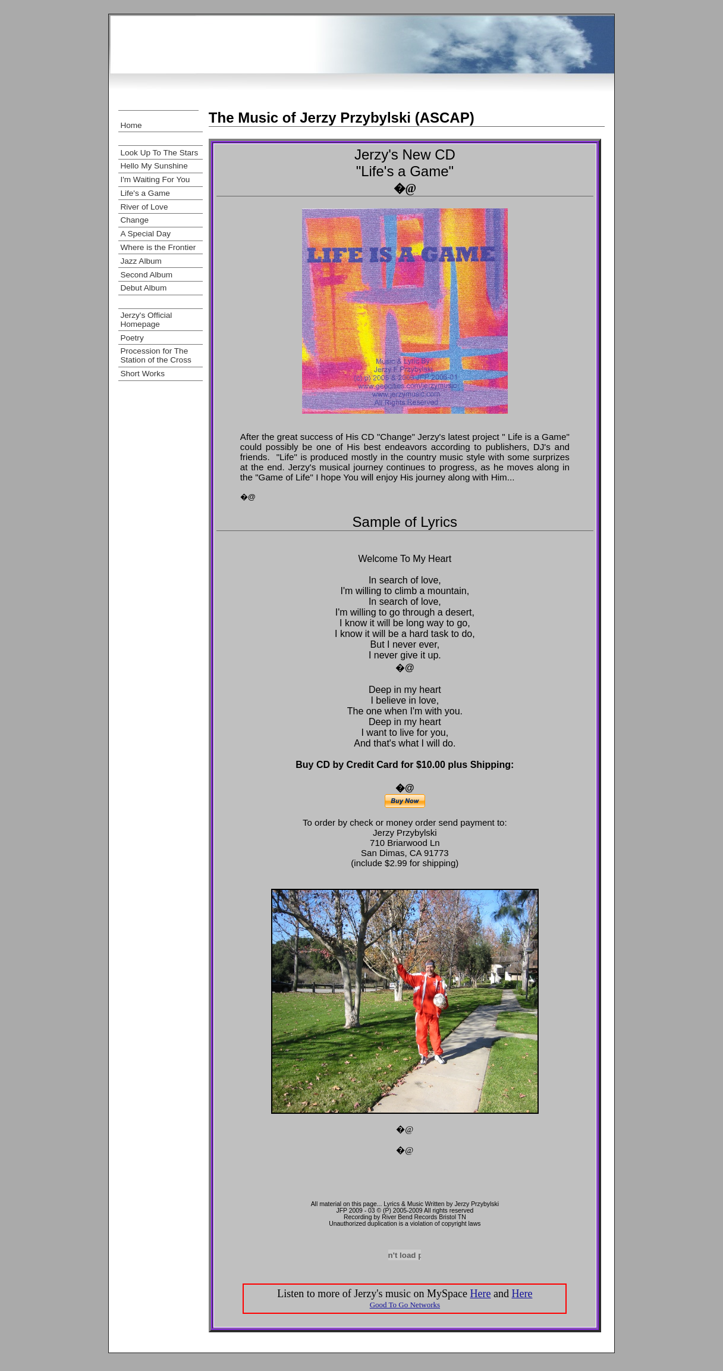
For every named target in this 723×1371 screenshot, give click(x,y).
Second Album (146, 274)
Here (480, 1294)
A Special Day (145, 233)
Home (131, 125)
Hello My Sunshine (153, 165)
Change (134, 220)
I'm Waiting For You (155, 179)
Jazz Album (141, 261)
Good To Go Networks (405, 1304)
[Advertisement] (361, 95)
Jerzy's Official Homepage (146, 320)
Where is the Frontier (158, 247)
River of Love (144, 206)
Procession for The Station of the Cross (155, 355)
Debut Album (143, 287)
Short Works (142, 373)
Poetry (131, 337)
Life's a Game (144, 193)
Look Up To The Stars (159, 152)
